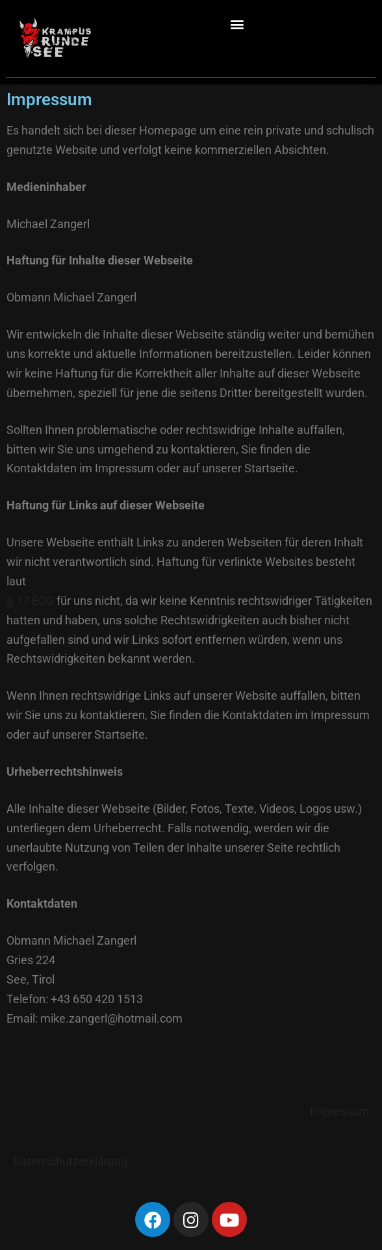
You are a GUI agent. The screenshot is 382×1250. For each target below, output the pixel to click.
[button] (237, 23)
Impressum (339, 1111)
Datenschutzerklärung (70, 1161)
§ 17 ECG (30, 600)
